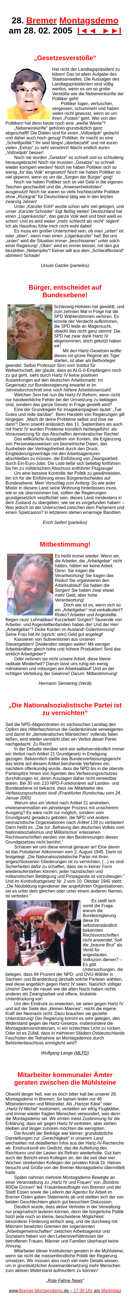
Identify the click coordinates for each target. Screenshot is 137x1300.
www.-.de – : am (65, 1290)
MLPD (82, 1053)
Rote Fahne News (64, 1280)
